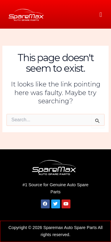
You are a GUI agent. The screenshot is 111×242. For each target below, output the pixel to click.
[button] (100, 14)
